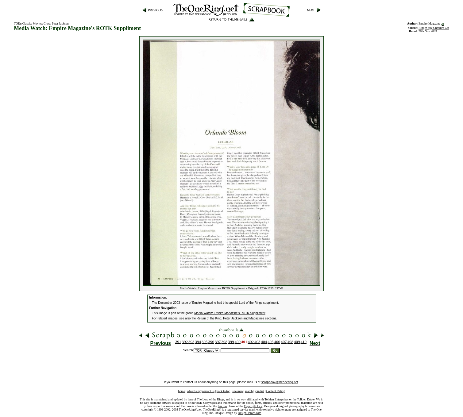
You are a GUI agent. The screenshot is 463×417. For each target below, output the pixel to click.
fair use (222, 406)
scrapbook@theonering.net (279, 382)
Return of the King (209, 318)
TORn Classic (22, 23)
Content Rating (275, 391)
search (249, 391)
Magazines (256, 318)
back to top (223, 391)
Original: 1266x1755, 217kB (265, 288)
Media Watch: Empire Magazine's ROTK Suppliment (229, 313)
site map (237, 391)
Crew (47, 23)
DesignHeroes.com (249, 413)
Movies (37, 23)
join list (259, 391)
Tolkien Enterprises (276, 399)
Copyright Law (253, 406)
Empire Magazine (429, 23)
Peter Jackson (60, 23)
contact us (208, 391)
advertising (194, 391)
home (181, 391)
